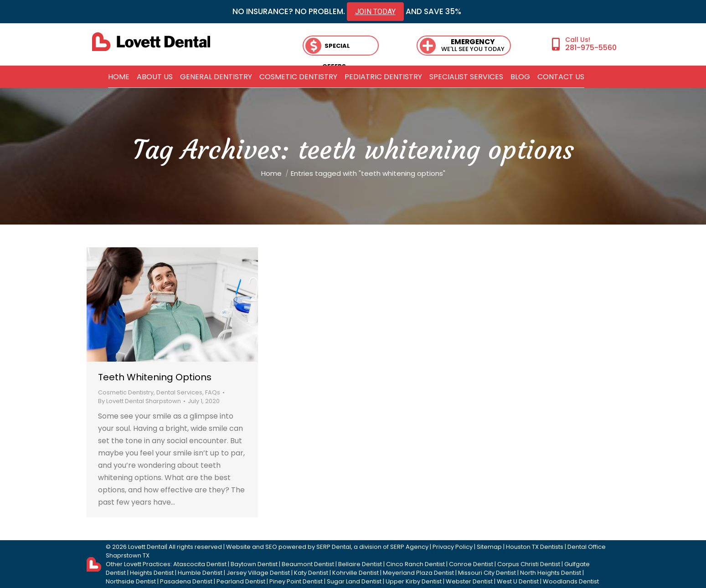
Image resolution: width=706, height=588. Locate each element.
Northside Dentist (131, 581)
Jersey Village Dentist (258, 572)
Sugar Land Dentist (354, 581)
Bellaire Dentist (360, 564)
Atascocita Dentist (200, 564)
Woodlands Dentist (571, 581)
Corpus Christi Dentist (528, 564)
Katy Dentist (311, 572)
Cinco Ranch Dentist (415, 564)
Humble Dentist (200, 572)
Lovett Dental (147, 546)
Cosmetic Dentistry (126, 392)
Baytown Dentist (254, 564)
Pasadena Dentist (186, 581)
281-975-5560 (591, 47)
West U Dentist (518, 581)
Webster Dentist (469, 581)
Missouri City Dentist (487, 572)
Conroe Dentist (471, 564)
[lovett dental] (151, 41)
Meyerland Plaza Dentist (418, 572)
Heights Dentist (152, 572)
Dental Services (179, 392)
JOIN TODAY (375, 11)
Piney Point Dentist (296, 581)
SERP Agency (409, 546)
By (139, 401)
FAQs (212, 392)
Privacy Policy (453, 546)
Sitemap (489, 546)
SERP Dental (333, 546)
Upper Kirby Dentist (414, 581)
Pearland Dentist (240, 581)
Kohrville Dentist (355, 572)
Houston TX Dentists (534, 546)
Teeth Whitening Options (154, 377)
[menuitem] (118, 77)
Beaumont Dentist (308, 564)
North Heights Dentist (550, 572)
